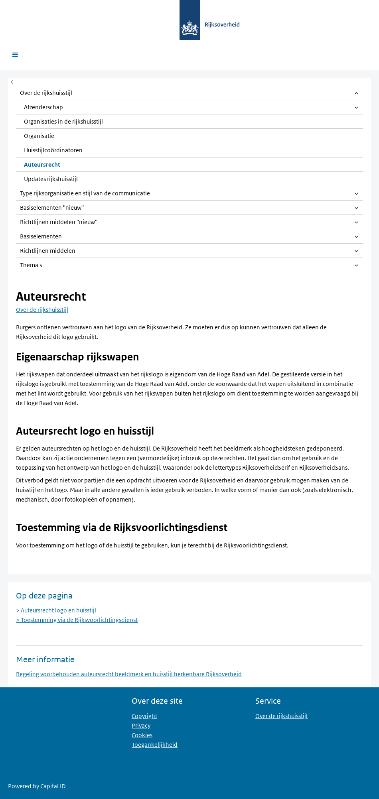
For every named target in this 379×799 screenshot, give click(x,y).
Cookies (142, 735)
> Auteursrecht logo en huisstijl (56, 610)
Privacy (141, 725)
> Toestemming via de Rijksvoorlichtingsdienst (77, 620)
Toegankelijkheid (155, 744)
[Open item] (356, 93)
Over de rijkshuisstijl (42, 309)
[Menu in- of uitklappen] (12, 82)
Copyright (144, 716)
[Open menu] (15, 55)
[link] (189, 93)
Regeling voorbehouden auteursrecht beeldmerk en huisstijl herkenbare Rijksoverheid (129, 674)
